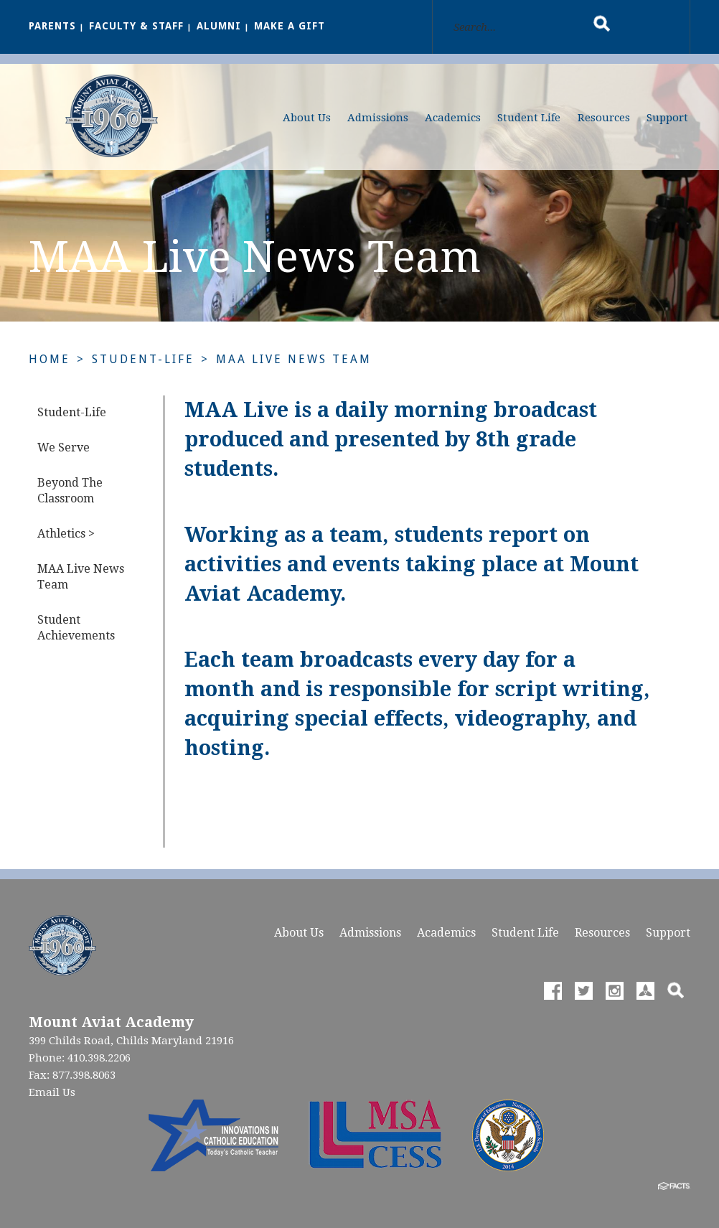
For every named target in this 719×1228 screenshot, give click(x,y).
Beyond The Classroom (70, 490)
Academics (453, 117)
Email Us (52, 1092)
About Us (307, 117)
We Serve (63, 447)
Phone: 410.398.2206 (80, 1057)
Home (49, 359)
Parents (52, 26)
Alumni (219, 26)
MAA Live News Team (294, 359)
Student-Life (143, 359)
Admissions (377, 117)
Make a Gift (289, 26)
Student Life (528, 117)
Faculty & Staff (136, 26)
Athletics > (66, 533)
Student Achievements (76, 627)
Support (667, 117)
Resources (604, 117)
